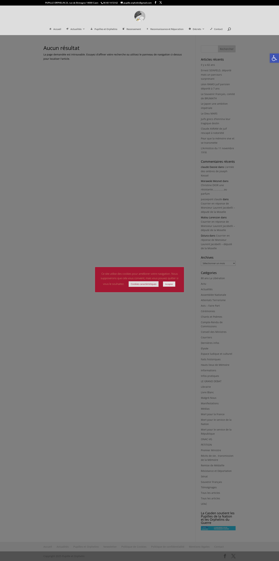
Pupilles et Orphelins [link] (103, 29)
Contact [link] (216, 29)
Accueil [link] (55, 29)
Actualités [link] (74, 29)
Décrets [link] (194, 29)
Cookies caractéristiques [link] (143, 284)
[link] (274, 58)
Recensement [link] (131, 29)
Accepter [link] (169, 284)
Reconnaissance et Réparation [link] (164, 29)
